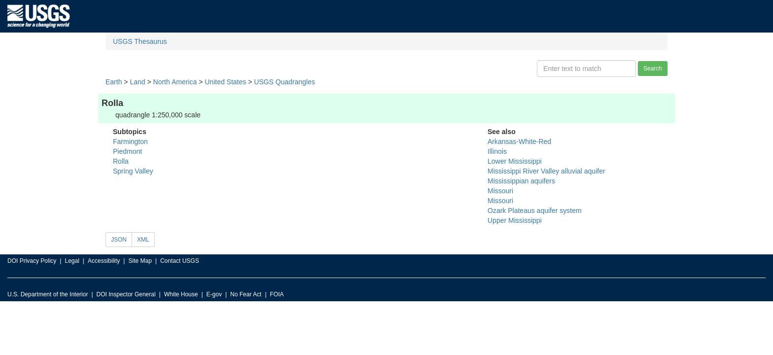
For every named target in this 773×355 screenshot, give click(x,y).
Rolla (121, 161)
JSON (119, 239)
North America (175, 82)
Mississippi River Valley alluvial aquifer (546, 171)
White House (181, 294)
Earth (113, 82)
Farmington (130, 141)
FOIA (277, 294)
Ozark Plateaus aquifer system (535, 210)
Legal (72, 260)
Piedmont (127, 151)
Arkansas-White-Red (519, 141)
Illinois (497, 151)
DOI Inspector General (126, 294)
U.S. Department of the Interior (47, 294)
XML (143, 239)
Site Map (139, 260)
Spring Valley (133, 171)
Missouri (500, 191)
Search (652, 68)
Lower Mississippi (515, 161)
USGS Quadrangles (284, 82)
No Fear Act (245, 294)
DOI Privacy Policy (31, 260)
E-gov (214, 294)
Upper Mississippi (515, 220)
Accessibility (104, 260)
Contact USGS (179, 260)
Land (137, 82)
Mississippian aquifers (521, 181)
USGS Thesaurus (140, 41)
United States (225, 82)
